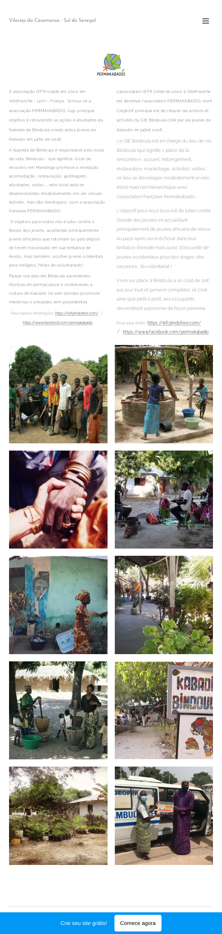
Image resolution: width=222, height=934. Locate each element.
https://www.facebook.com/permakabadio (58, 323)
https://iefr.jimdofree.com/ (77, 314)
